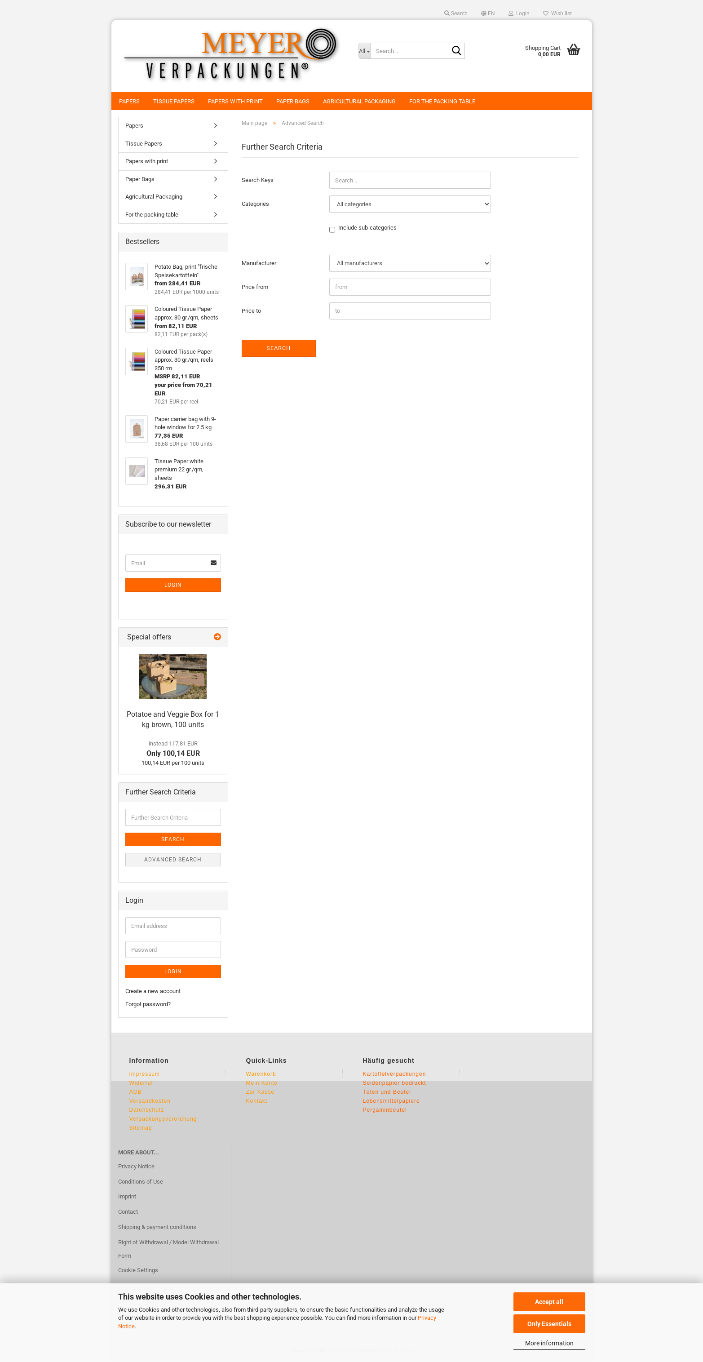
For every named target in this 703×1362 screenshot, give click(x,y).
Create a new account (153, 991)
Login (173, 585)
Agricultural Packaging (359, 101)
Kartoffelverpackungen (394, 1074)
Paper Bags (292, 101)
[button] (488, 13)
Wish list (557, 13)
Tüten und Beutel (387, 1092)
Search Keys (258, 180)
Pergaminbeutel (385, 1110)
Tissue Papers (174, 101)
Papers (129, 101)
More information (549, 1343)
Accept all (549, 1301)
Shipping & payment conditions (157, 1227)
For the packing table (442, 101)
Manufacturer (259, 263)
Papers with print (235, 101)
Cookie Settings (138, 1270)
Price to (251, 310)
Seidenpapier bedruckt (394, 1083)
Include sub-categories (367, 228)
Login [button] (519, 13)
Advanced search (173, 859)
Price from (255, 287)
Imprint (127, 1196)
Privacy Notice (136, 1166)
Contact (128, 1211)
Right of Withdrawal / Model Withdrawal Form (168, 1249)
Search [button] (456, 13)
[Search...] (364, 51)
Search (278, 348)
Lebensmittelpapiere (391, 1101)
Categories (255, 203)
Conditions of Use (140, 1181)
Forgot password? (148, 1004)
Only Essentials (549, 1323)
